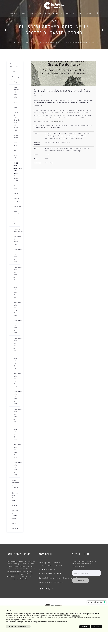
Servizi (41, 13)
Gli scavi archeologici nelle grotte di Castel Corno (17, 171)
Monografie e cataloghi (51, 42)
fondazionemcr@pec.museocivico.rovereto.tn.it (59, 578)
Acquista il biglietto (65, 13)
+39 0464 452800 (48, 569)
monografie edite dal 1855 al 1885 (17, 468)
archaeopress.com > (56, 121)
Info (50, 13)
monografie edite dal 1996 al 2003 (17, 309)
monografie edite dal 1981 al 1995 (17, 326)
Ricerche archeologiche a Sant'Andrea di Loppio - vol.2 (17, 236)
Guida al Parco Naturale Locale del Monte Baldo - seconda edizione (17, 125)
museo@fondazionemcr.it (51, 574)
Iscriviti (80, 580)
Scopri (22, 13)
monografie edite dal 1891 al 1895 (17, 433)
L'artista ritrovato (17, 200)
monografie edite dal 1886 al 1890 (17, 451)
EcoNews (14, 528)
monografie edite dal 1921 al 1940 (17, 380)
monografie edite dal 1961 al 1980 (17, 344)
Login (89, 13)
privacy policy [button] (64, 614)
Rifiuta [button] (84, 626)
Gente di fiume (16, 104)
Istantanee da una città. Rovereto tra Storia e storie (17, 215)
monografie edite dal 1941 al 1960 (17, 362)
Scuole (32, 13)
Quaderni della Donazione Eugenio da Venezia (15, 499)
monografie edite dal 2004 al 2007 (17, 291)
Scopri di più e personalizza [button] (18, 626)
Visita (12, 13)
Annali (13, 71)
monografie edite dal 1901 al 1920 (17, 397)
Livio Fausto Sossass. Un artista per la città (16, 150)
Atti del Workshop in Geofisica (15, 484)
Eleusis (13, 523)
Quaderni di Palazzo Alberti (14, 514)
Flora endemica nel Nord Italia (17, 92)
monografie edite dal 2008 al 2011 (17, 273)
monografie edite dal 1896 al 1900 (17, 415)
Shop (80, 13)
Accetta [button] (96, 626)
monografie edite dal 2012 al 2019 (17, 255)
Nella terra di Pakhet (16, 189)
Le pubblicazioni (31, 42)
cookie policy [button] (76, 616)
